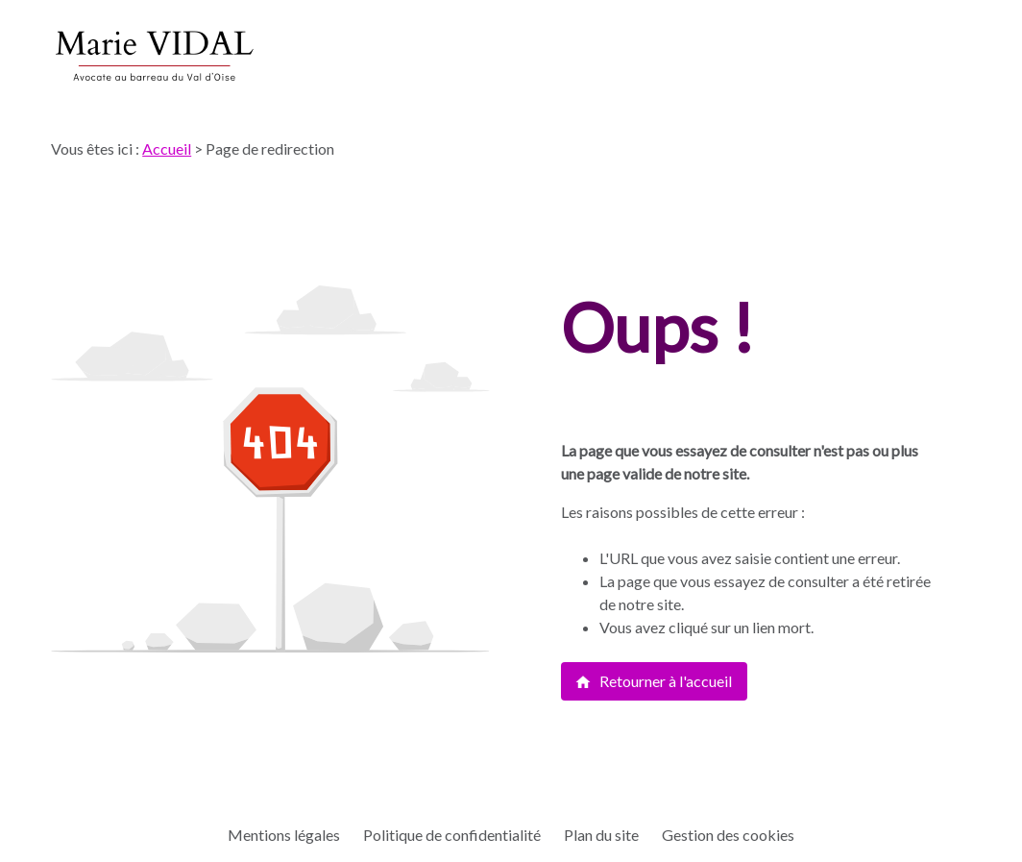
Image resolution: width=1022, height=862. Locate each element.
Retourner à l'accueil (653, 681)
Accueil (166, 148)
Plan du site (601, 834)
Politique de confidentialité (452, 834)
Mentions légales (284, 834)
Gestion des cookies (728, 834)
